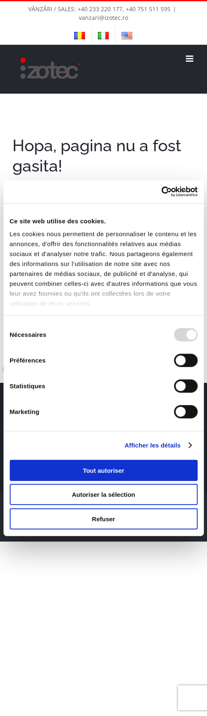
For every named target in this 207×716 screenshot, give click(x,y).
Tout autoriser (103, 470)
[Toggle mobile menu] (190, 58)
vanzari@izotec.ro (103, 18)
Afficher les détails (152, 445)
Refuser (103, 518)
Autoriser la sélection (103, 494)
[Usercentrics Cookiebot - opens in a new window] (161, 191)
